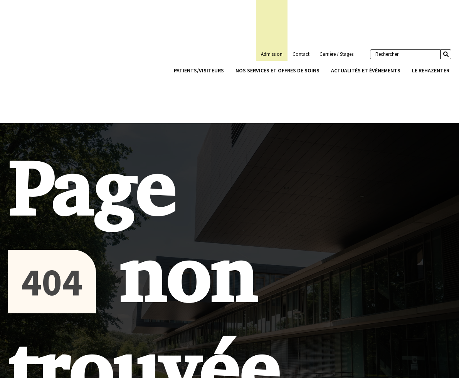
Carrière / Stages (336, 54)
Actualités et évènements (365, 70)
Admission (271, 54)
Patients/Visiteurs (199, 70)
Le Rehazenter (430, 70)
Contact (301, 54)
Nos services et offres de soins (277, 70)
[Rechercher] (405, 54)
